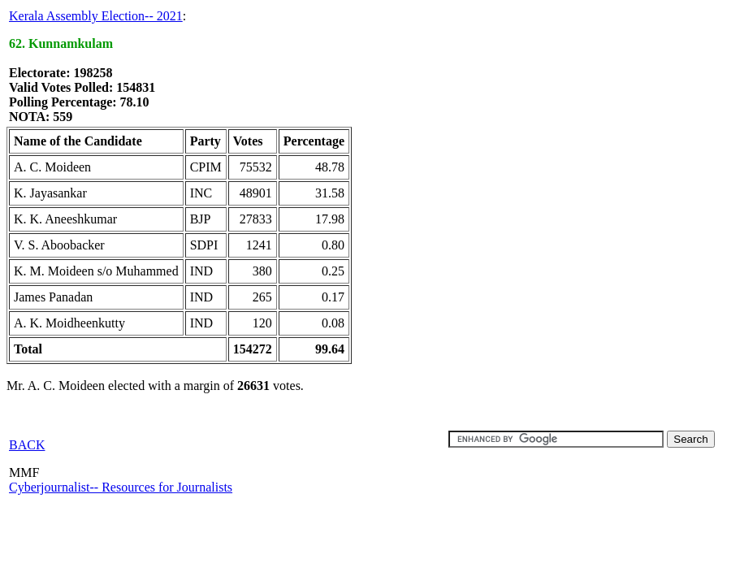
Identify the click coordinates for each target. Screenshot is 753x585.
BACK (27, 445)
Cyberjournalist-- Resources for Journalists (120, 487)
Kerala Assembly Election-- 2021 (96, 16)
